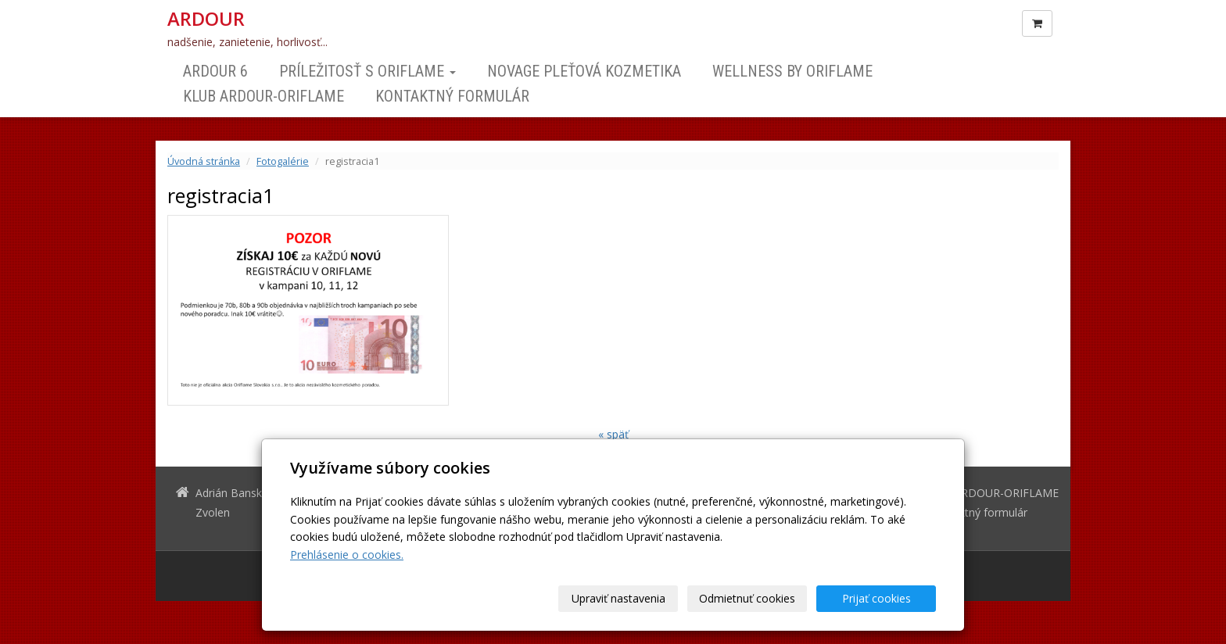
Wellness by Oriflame (792, 71)
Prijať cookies (876, 598)
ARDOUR (206, 18)
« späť (613, 434)
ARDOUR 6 (215, 71)
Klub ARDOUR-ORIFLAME (263, 96)
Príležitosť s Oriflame (367, 71)
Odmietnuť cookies (747, 598)
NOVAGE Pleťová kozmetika (584, 71)
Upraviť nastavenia (618, 598)
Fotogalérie (282, 161)
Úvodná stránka (203, 161)
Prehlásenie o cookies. (346, 554)
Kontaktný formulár (452, 96)
